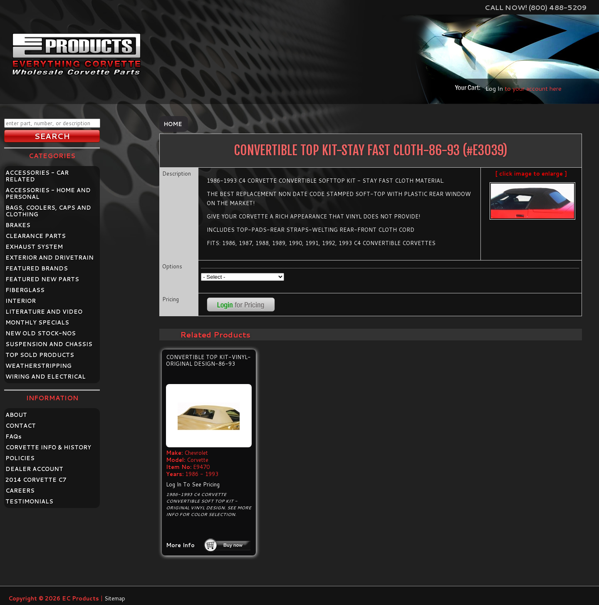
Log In (494, 88)
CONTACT (20, 425)
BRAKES (17, 225)
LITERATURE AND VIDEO (43, 311)
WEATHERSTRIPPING (38, 365)
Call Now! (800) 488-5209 (536, 7)
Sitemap (114, 598)
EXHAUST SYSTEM (34, 246)
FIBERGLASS (25, 290)
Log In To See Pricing (193, 484)
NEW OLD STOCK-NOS (40, 333)
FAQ (13, 436)
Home (172, 124)
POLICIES (20, 458)
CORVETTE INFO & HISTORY (48, 447)
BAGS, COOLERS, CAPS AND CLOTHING (48, 211)
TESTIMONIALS (29, 501)
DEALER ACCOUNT (34, 469)
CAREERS (20, 490)
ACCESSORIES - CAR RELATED (37, 176)
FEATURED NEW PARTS (42, 279)
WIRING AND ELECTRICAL (45, 376)
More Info (180, 545)
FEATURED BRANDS (36, 268)
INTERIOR (20, 301)
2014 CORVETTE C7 (36, 480)
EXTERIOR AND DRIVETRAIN (49, 257)
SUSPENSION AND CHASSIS (48, 344)
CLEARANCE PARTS (35, 236)
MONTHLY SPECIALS (37, 322)
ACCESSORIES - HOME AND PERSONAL (48, 193)
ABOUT (16, 415)
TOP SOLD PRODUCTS (39, 355)
